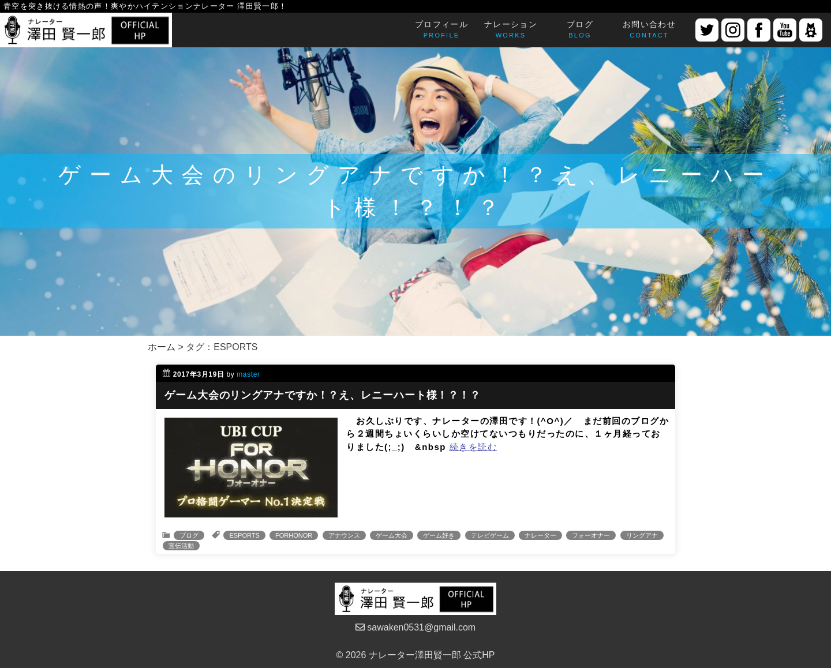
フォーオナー (591, 535)
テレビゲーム (490, 535)
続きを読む (473, 447)
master (248, 374)
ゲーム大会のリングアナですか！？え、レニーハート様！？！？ (322, 395)
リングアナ (642, 535)
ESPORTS (244, 535)
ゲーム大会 (391, 535)
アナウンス (344, 535)
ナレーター (540, 535)
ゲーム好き (439, 535)
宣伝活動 (181, 545)
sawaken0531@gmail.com (415, 627)
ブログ (189, 535)
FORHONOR (293, 535)
